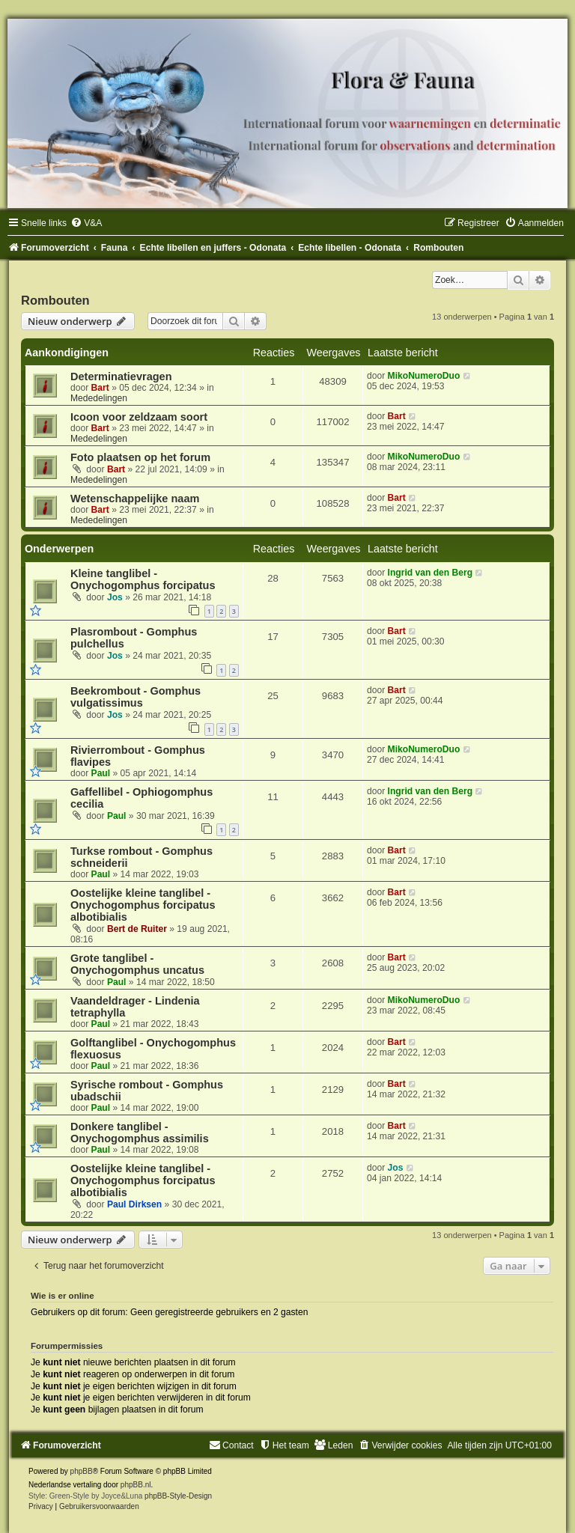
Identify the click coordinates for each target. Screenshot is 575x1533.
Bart (100, 388)
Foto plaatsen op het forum (140, 457)
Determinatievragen (121, 377)
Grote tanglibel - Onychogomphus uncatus (137, 964)
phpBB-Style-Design (178, 1496)
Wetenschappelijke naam (134, 499)
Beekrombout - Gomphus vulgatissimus (135, 697)
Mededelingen (98, 398)
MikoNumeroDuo (424, 376)
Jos (115, 597)
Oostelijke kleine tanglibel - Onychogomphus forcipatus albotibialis (143, 905)
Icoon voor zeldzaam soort (138, 417)
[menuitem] (86, 223)
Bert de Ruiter (137, 929)
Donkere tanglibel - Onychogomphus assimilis (139, 1133)
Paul (101, 773)
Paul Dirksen (134, 1204)
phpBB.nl (136, 1485)
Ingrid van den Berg (430, 572)
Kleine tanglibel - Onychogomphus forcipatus (143, 579)
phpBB (81, 1471)
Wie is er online (62, 1295)
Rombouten (55, 300)
